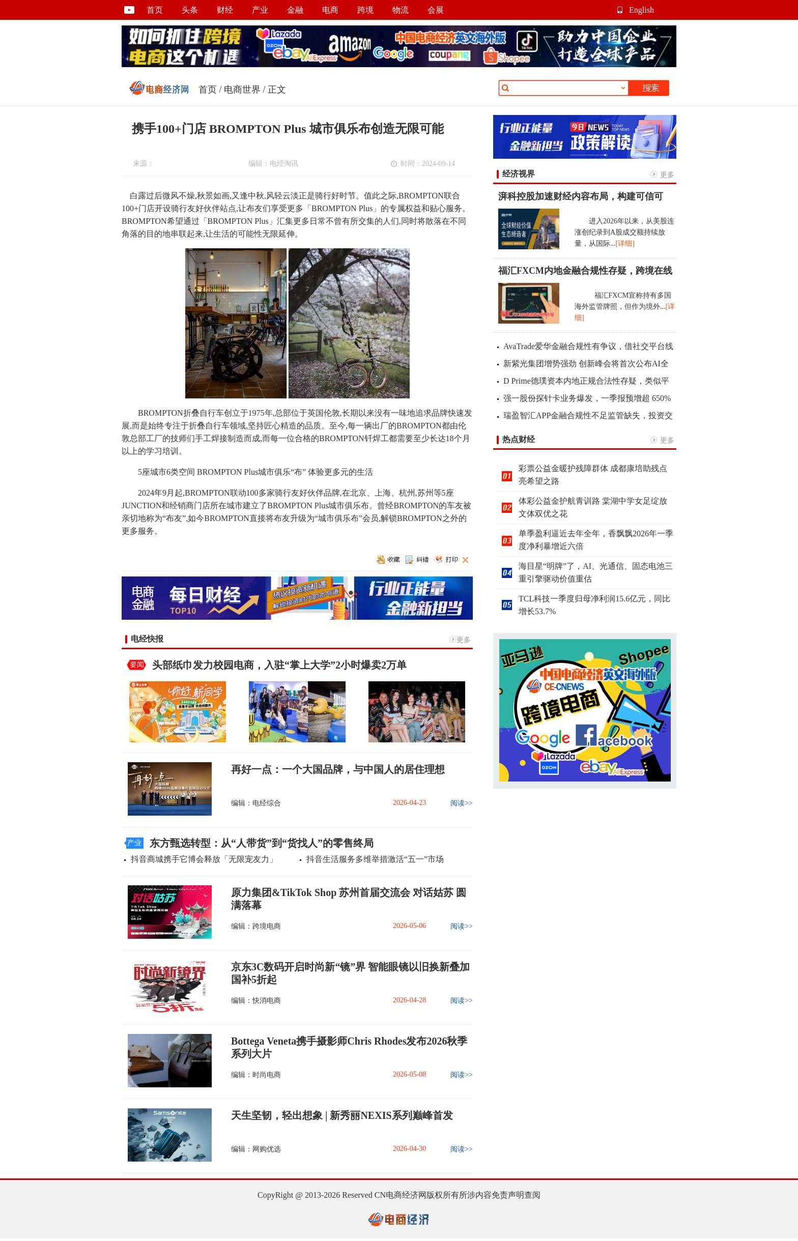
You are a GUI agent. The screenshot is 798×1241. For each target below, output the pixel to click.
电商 (330, 10)
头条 (190, 10)
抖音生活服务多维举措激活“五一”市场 (375, 859)
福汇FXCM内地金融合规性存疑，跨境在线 (585, 271)
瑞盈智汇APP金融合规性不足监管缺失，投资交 (588, 415)
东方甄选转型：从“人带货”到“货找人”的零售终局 (262, 843)
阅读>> (461, 803)
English (641, 10)
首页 (155, 10)
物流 (400, 10)
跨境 (365, 10)
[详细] (625, 243)
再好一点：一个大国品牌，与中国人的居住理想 (338, 769)
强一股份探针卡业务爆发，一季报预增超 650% (587, 398)
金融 (295, 10)
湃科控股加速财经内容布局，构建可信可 (580, 196)
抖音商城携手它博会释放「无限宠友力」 (204, 859)
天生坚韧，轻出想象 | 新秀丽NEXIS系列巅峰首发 (342, 1115)
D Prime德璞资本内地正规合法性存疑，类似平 (586, 381)
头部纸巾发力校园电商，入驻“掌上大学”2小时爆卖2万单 (279, 665)
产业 (260, 10)
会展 (436, 10)
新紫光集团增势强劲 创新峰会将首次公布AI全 (586, 363)
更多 (464, 640)
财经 (225, 10)
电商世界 (242, 89)
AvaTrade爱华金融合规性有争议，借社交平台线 (588, 346)
